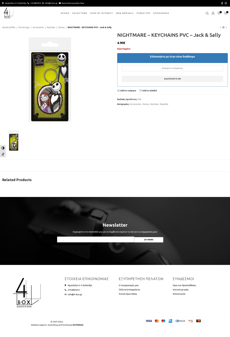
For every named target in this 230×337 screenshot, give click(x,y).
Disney (61, 27)
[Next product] (226, 27)
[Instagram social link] (226, 3)
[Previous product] (220, 27)
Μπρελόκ (164, 104)
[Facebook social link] (222, 3)
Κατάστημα (24, 27)
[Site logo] (8, 13)
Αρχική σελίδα (8, 27)
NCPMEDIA (78, 325)
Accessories (38, 27)
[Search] (207, 13)
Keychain (51, 27)
